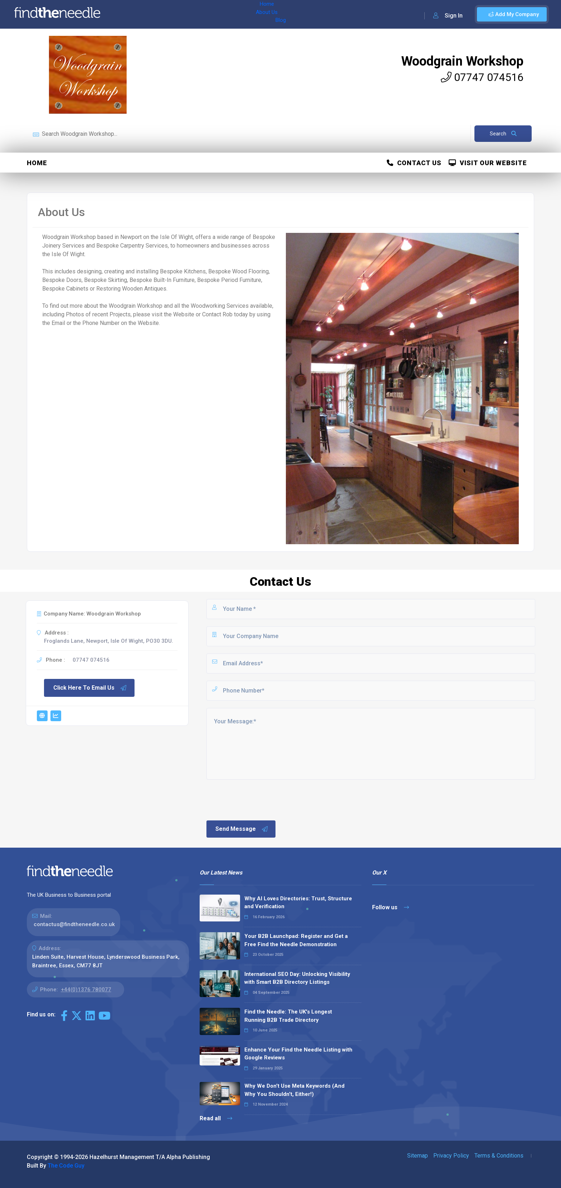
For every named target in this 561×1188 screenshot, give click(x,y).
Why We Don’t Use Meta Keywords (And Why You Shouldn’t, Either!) (294, 1090)
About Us (153, 14)
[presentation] (259, 799)
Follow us (390, 907)
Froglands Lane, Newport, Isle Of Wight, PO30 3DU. (108, 641)
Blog (178, 14)
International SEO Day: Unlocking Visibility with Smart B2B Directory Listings (297, 978)
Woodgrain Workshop (462, 61)
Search (503, 133)
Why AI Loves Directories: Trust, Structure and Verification (298, 902)
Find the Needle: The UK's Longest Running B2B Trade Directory (288, 1016)
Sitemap (417, 1155)
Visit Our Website (488, 163)
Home (126, 14)
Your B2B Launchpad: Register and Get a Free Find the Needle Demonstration (296, 940)
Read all (216, 1118)
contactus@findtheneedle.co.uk (74, 924)
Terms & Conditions (498, 1155)
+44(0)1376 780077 (86, 989)
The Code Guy (66, 1165)
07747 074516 (482, 77)
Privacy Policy (451, 1155)
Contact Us (414, 163)
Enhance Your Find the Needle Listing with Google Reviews (298, 1053)
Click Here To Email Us (90, 687)
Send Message (241, 829)
